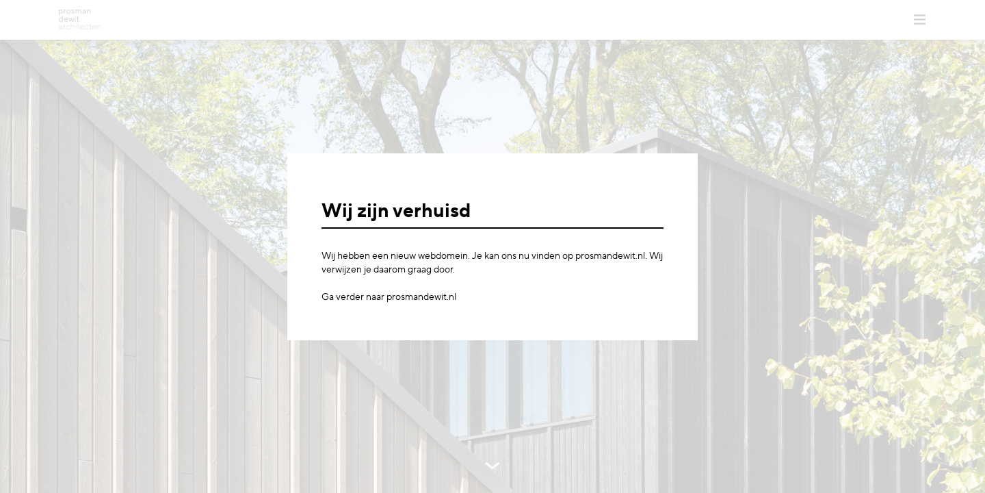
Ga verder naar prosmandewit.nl (388, 297)
